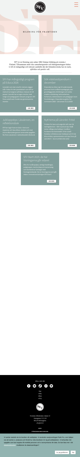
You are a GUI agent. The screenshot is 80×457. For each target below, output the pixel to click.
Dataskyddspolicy (40, 391)
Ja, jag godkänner (62, 452)
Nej (73, 452)
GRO (40, 428)
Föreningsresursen (40, 431)
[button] (76, 4)
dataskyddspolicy (10, 445)
